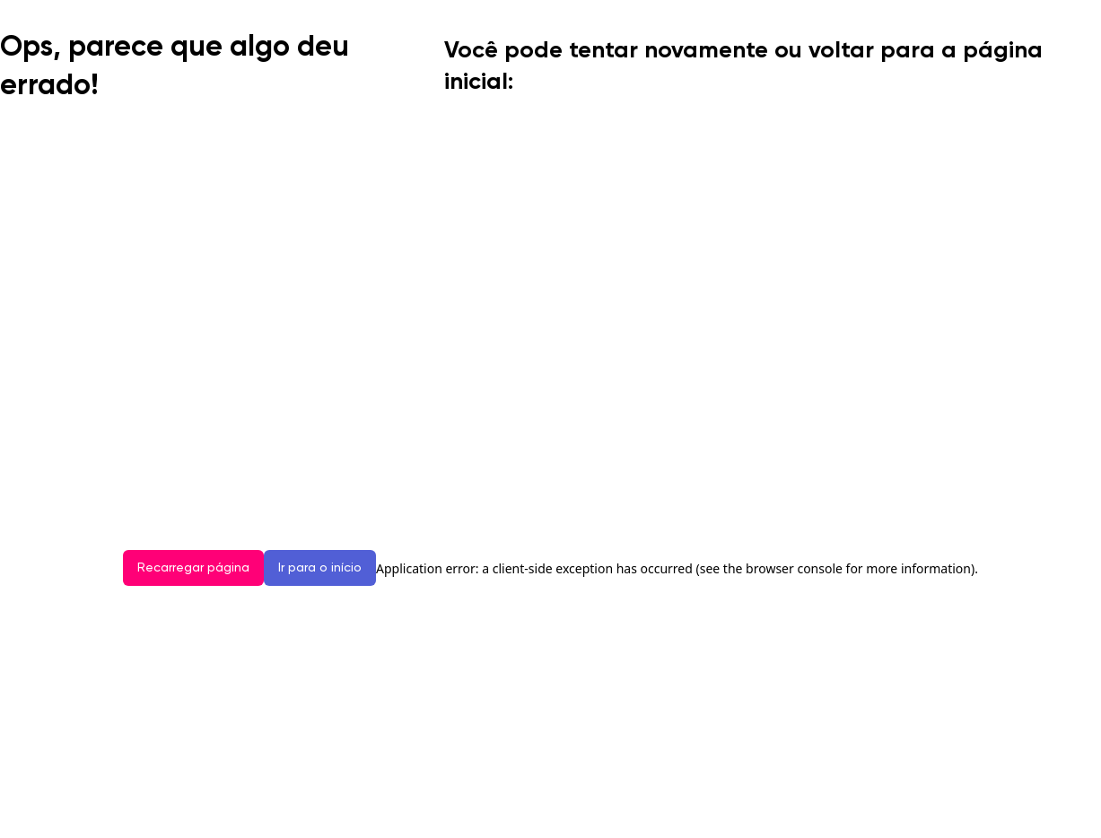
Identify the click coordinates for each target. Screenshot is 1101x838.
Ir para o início (320, 568)
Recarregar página (193, 568)
